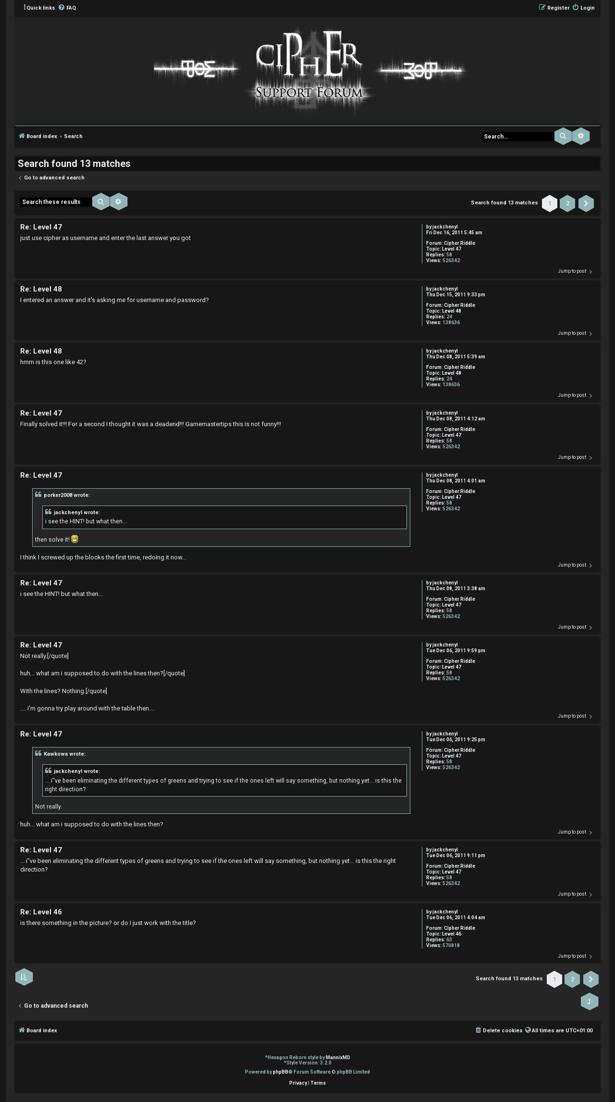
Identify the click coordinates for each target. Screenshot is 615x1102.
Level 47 (451, 249)
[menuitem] (67, 8)
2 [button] (567, 203)
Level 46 (451, 934)
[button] (586, 203)
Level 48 (451, 311)
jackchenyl (445, 226)
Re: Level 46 (41, 912)
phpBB (280, 1072)
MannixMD (338, 1057)
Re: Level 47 (41, 227)
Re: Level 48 (41, 289)
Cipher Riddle (459, 243)
